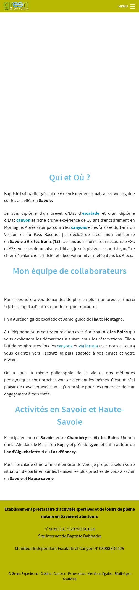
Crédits (46, 573)
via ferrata (88, 346)
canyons (64, 346)
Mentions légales (100, 573)
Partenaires (76, 573)
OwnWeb (69, 579)
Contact (59, 573)
